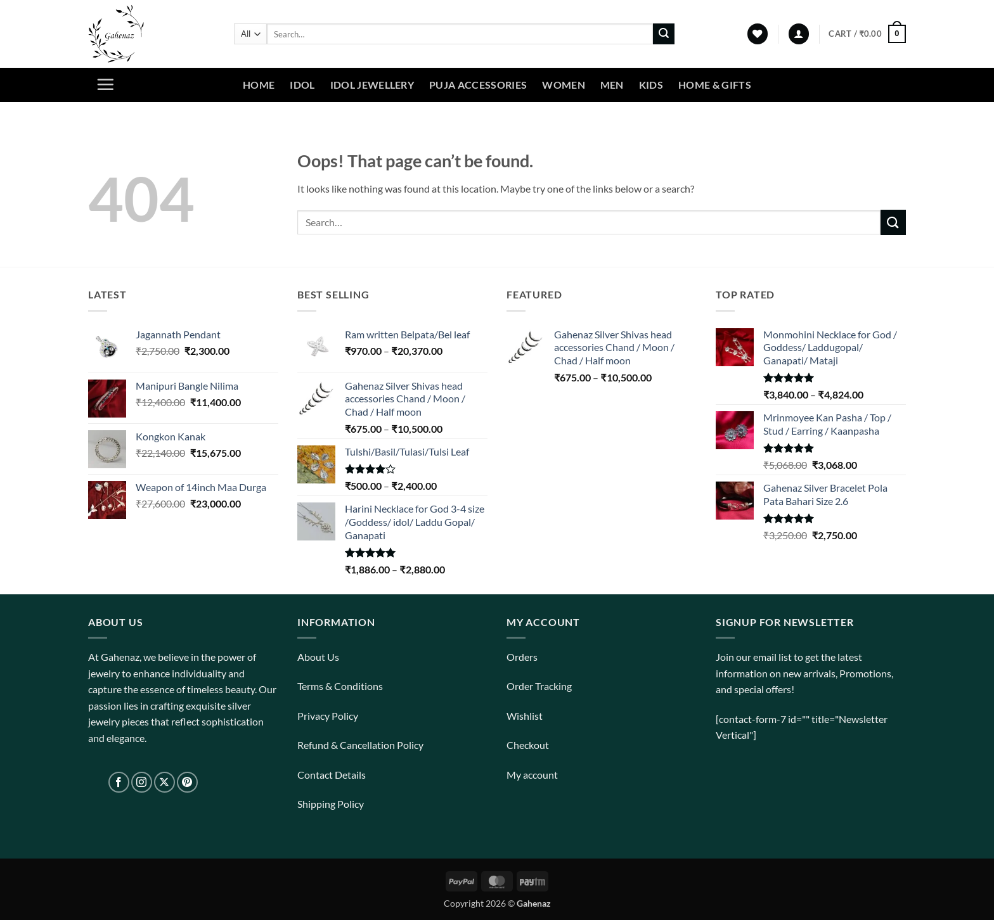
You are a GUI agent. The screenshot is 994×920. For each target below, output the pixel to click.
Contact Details (331, 775)
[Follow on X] (164, 782)
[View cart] (867, 34)
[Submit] (663, 34)
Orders (522, 657)
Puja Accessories (478, 85)
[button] (799, 33)
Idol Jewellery (372, 85)
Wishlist (525, 716)
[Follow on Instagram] (141, 782)
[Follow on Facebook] (118, 782)
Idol (302, 85)
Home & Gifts (714, 85)
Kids (651, 85)
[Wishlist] (757, 33)
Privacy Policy (327, 716)
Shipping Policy (330, 804)
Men (612, 85)
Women (563, 85)
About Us (318, 657)
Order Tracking (539, 686)
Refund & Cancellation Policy (360, 745)
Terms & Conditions (340, 686)
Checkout (528, 745)
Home (258, 85)
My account (532, 775)
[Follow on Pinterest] (187, 782)
